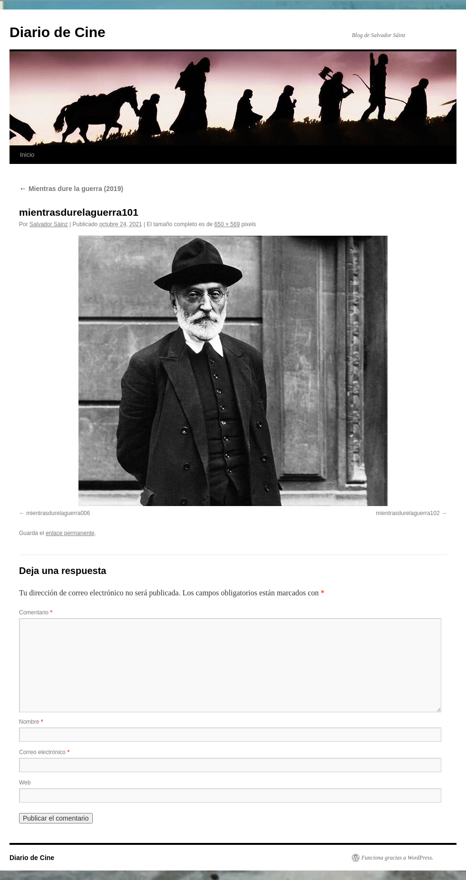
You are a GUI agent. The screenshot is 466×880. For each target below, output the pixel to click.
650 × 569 (227, 224)
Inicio (27, 154)
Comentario (35, 612)
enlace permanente (70, 533)
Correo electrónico (44, 752)
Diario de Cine (58, 32)
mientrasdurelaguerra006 (58, 513)
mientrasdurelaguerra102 (408, 513)
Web (24, 782)
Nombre (31, 721)
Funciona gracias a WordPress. (397, 857)
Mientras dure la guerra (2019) (71, 188)
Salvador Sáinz (48, 224)
